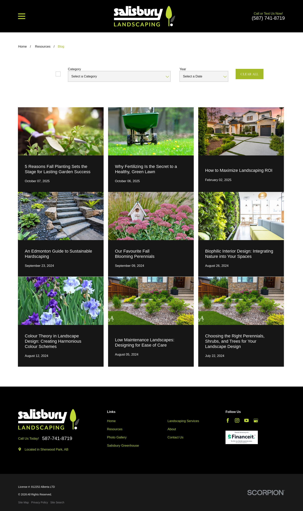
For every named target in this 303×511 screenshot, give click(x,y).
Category (74, 69)
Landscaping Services (183, 421)
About (171, 429)
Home (111, 421)
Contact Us (175, 437)
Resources (114, 429)
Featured (46, 74)
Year (183, 69)
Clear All (249, 74)
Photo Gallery (117, 437)
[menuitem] (23, 502)
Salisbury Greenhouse (123, 445)
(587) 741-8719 (268, 18)
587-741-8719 (57, 438)
